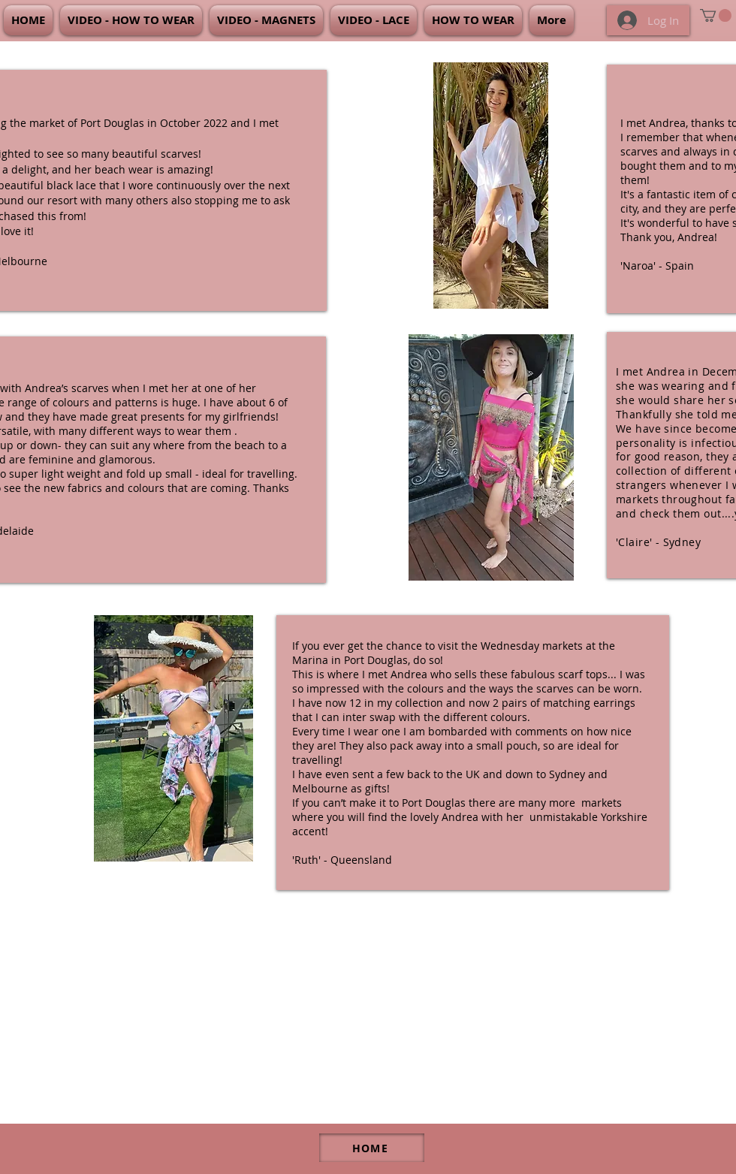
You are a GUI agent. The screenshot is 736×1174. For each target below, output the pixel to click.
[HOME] (371, 1148)
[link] (715, 15)
